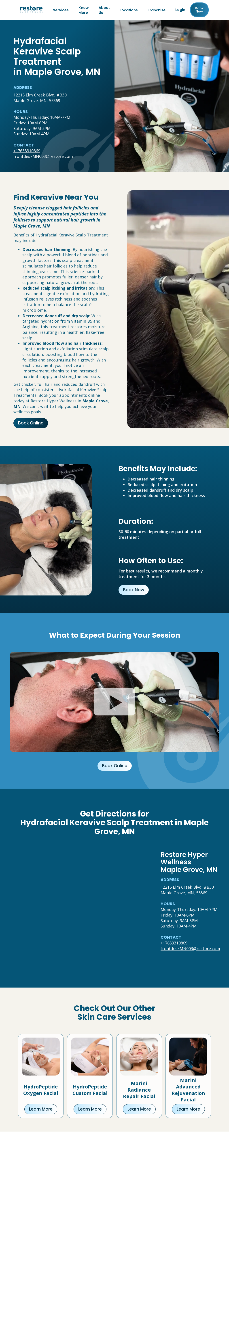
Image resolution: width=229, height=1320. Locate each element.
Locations (129, 10)
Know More (83, 10)
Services (61, 10)
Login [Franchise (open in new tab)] (180, 10)
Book (199, 10)
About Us (104, 10)
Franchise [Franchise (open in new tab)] (156, 10)
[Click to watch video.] (114, 703)
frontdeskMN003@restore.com (43, 157)
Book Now (133, 591)
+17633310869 (26, 151)
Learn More (41, 1110)
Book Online (30, 424)
